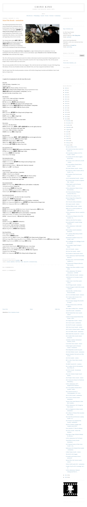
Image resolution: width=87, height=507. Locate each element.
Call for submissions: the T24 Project (74, 438)
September (68, 127)
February (68, 142)
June (67, 134)
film (22, 261)
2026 (66, 88)
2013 (66, 116)
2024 (66, 92)
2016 (66, 110)
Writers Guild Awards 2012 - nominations (75, 464)
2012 (66, 118)
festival (17, 261)
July (67, 131)
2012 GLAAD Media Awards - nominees (75, 294)
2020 (66, 101)
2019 (66, 103)
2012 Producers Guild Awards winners (74, 253)
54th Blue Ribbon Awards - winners (74, 206)
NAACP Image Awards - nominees (73, 285)
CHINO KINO (43, 7)
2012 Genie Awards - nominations (73, 322)
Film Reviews (30, 15)
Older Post (57, 309)
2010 (66, 477)
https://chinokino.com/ (68, 28)
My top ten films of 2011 (71, 146)
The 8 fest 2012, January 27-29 (73, 195)
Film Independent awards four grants (74, 349)
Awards (42, 15)
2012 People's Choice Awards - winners (74, 377)
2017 (66, 108)
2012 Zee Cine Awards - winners (73, 251)
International (33, 261)
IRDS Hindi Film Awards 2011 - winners (75, 333)
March (67, 140)
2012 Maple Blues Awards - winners (74, 320)
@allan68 (69, 37)
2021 (66, 99)
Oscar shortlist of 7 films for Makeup (74, 428)
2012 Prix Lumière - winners (72, 358)
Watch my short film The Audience (73, 220)
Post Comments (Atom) (14, 312)
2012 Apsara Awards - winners (72, 204)
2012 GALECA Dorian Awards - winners (75, 329)
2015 (66, 112)
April (67, 138)
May (67, 136)
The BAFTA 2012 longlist (71, 454)
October (68, 125)
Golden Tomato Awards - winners (73, 452)
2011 (66, 475)
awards (13, 261)
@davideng (69, 47)
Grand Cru (73, 45)
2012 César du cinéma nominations (73, 201)
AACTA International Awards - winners (74, 178)
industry (26, 261)
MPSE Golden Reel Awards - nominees (74, 275)
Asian (8, 261)
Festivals (51, 15)
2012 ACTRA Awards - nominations (74, 395)
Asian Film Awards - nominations (13, 20)
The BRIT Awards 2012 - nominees (74, 364)
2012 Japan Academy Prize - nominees (74, 308)
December (68, 120)
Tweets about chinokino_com (69, 62)
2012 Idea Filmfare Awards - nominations (75, 352)
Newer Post (5, 309)
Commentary (57, 15)
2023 (66, 94)
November (68, 123)
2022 (66, 97)
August (68, 129)
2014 (66, 114)
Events (46, 15)
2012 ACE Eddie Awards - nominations (74, 331)
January (68, 145)
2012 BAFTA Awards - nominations (74, 325)
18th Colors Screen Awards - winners (74, 327)
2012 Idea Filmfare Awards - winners (74, 168)
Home (31, 309)
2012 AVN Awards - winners (72, 249)
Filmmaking (36, 15)
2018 (66, 105)
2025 (66, 90)
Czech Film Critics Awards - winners (74, 343)
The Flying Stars (76, 35)
